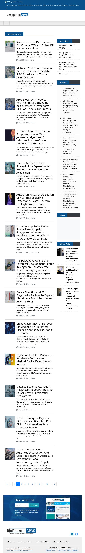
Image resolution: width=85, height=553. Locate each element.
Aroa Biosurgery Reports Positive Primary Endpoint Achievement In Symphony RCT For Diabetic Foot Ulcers (33, 104)
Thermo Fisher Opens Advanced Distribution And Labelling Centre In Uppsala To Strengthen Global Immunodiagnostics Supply (34, 456)
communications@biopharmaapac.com (20, 550)
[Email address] (22, 505)
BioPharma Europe (23, 5)
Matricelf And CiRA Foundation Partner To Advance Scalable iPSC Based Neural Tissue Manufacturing (34, 72)
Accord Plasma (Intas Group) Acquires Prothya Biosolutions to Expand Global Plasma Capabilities (70, 164)
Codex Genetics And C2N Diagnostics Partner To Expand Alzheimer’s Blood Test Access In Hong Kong (35, 296)
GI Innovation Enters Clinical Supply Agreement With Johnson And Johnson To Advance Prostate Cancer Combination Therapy (33, 137)
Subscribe (34, 505)
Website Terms (50, 550)
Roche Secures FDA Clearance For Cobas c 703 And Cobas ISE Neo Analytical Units (35, 45)
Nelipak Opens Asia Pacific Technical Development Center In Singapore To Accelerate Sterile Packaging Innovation (35, 265)
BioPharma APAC (58, 5)
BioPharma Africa (48, 5)
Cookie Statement (72, 550)
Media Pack (72, 5)
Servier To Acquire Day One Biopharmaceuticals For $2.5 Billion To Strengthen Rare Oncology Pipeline (33, 422)
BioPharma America (11, 5)
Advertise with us (24, 542)
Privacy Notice (61, 550)
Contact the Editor (42, 542)
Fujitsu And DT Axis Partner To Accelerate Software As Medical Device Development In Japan (34, 359)
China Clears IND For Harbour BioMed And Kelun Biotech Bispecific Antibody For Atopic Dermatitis (34, 328)
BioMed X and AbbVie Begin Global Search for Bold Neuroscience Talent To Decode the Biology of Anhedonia (70, 125)
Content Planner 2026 (61, 542)
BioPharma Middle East (35, 5)
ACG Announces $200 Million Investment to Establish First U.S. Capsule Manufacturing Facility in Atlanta (69, 181)
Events (66, 5)
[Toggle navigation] (6, 23)
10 (47, 484)
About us (10, 542)
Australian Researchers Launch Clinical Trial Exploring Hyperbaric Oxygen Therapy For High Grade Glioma (35, 199)
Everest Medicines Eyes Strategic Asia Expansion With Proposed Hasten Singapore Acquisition (34, 167)
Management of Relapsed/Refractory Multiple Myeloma (66, 55)
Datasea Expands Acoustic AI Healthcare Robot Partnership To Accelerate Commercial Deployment (34, 391)
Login (77, 5)
